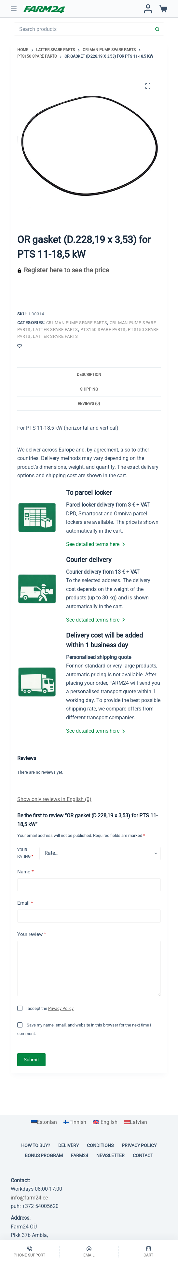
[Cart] (148, 1251)
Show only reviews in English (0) (54, 799)
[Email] (89, 1251)
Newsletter (110, 1155)
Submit (31, 1060)
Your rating (25, 853)
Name (25, 872)
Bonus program (44, 1155)
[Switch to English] (105, 1122)
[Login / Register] (148, 8)
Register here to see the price (66, 270)
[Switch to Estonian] (44, 1122)
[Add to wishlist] (19, 345)
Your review (31, 934)
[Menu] (14, 9)
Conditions (100, 1145)
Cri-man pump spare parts (76, 322)
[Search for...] (82, 29)
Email (25, 903)
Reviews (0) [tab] (89, 403)
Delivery (68, 1145)
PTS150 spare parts (103, 329)
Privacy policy (139, 1145)
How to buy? (35, 1145)
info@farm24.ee (29, 1198)
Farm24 (79, 1155)
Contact (143, 1155)
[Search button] (157, 29)
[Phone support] (29, 1251)
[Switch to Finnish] (74, 1122)
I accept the (49, 1008)
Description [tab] (89, 374)
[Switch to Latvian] (135, 1122)
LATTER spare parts (55, 329)
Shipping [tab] (89, 389)
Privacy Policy (61, 1008)
